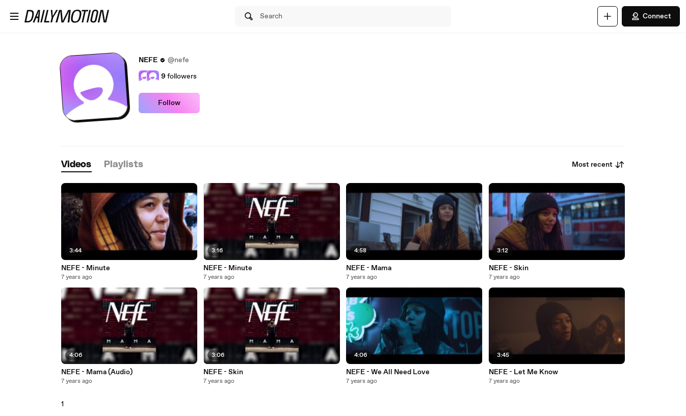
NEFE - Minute (85, 268)
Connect (650, 16)
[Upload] (607, 16)
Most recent (598, 165)
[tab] (76, 165)
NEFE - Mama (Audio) (97, 372)
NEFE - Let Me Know (523, 372)
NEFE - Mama (368, 268)
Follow (169, 103)
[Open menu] (14, 16)
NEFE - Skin (509, 268)
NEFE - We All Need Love (388, 372)
